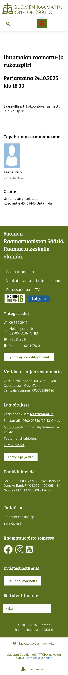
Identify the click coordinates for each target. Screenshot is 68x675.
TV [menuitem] (37, 289)
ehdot (48, 658)
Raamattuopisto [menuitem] (20, 271)
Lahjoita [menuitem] (39, 298)
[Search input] (27, 608)
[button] (8, 24)
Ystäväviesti (13, 523)
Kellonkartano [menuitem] (48, 280)
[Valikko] (41, 23)
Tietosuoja (32, 658)
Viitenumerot (14, 445)
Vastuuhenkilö (13, 178)
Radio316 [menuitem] (14, 298)
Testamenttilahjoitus (20, 438)
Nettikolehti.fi (41, 414)
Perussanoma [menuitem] (18, 289)
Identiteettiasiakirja (19, 517)
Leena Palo (13, 172)
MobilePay (12, 427)
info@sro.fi (17, 339)
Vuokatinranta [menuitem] (18, 280)
